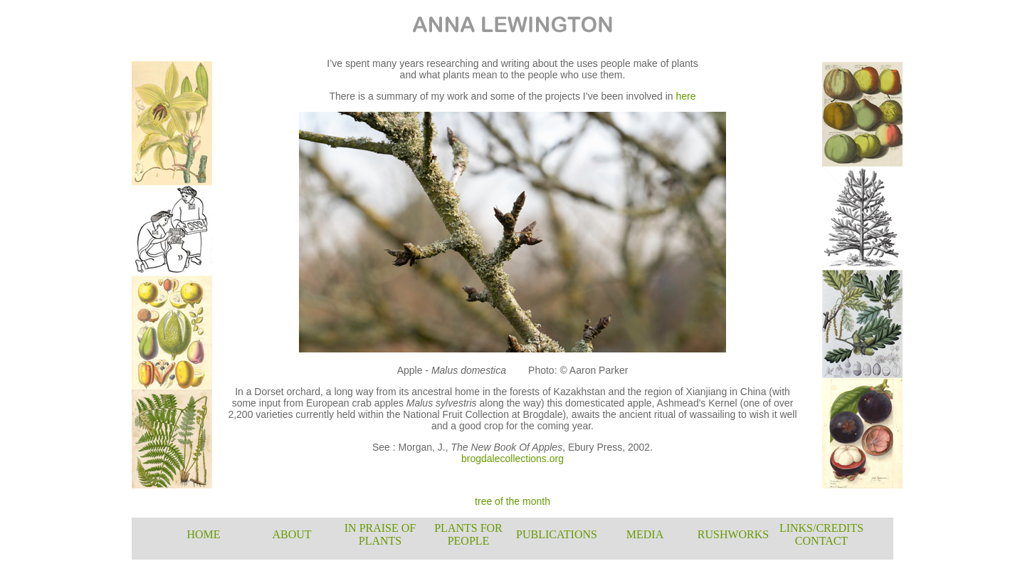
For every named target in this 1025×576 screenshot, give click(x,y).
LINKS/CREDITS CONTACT (821, 534)
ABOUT (291, 534)
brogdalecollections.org (512, 458)
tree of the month (512, 501)
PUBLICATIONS (556, 534)
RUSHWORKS (733, 534)
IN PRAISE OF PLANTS (380, 534)
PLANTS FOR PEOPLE (468, 534)
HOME (203, 534)
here (686, 96)
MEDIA (644, 534)
